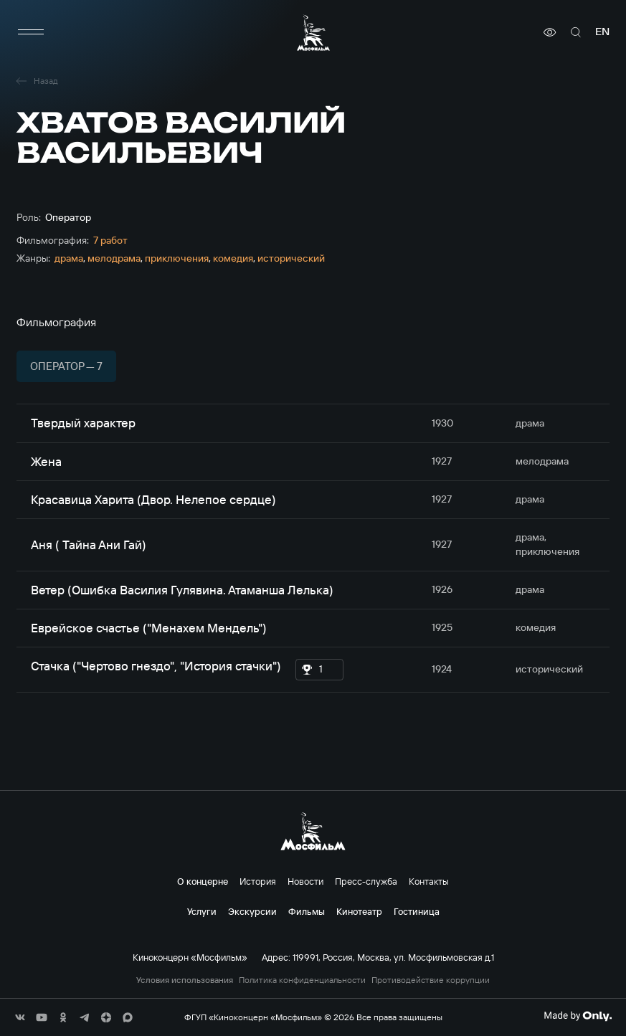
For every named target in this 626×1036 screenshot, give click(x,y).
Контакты (429, 881)
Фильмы (306, 911)
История (258, 881)
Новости (305, 881)
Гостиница (417, 911)
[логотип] (313, 32)
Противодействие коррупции (430, 980)
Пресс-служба (366, 881)
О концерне (202, 881)
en (602, 32)
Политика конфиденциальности (302, 980)
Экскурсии (252, 911)
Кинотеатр (359, 911)
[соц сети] (20, 1017)
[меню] (30, 32)
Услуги (202, 911)
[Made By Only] (578, 1016)
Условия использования (184, 980)
